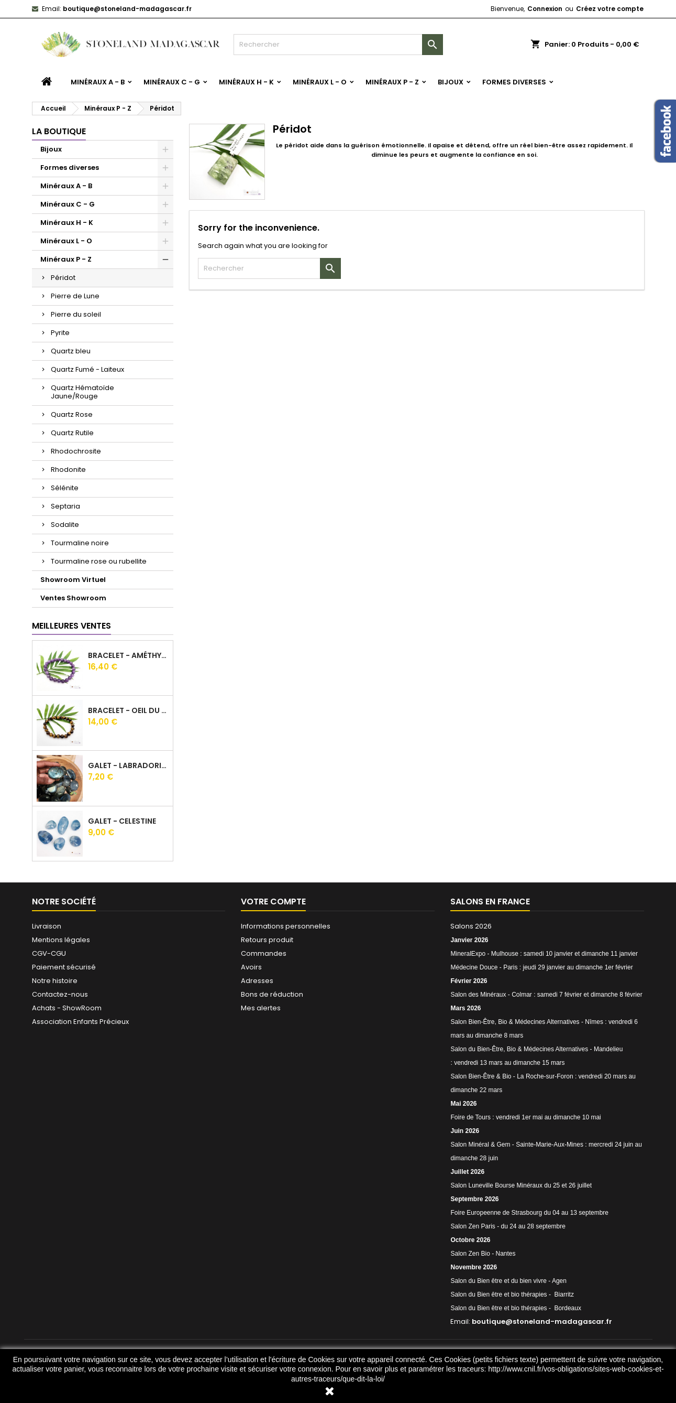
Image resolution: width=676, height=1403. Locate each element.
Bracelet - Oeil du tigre (128, 710)
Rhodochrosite (76, 451)
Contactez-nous (60, 994)
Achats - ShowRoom (67, 1008)
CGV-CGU (49, 953)
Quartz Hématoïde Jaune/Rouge (82, 392)
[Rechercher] (338, 44)
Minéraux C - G (171, 82)
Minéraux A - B (98, 82)
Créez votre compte (610, 8)
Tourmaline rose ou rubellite (99, 561)
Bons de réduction (272, 994)
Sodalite (65, 525)
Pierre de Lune (75, 296)
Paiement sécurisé (64, 967)
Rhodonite (68, 469)
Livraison (46, 926)
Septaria (65, 506)
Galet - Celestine (122, 821)
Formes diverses (514, 82)
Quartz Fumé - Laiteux (87, 369)
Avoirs (251, 967)
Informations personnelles (285, 926)
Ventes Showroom (73, 598)
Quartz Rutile (72, 433)
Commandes (263, 953)
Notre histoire (54, 981)
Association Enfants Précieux (80, 1022)
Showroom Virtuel (73, 580)
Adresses (257, 981)
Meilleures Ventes (71, 626)
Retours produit (267, 940)
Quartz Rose (72, 414)
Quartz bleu (71, 351)
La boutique (59, 131)
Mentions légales (61, 940)
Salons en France (490, 901)
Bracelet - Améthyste (128, 655)
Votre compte (273, 901)
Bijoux (450, 82)
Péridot (63, 278)
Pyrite (60, 333)
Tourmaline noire (80, 543)
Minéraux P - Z (392, 82)
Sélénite (65, 488)
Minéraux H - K (246, 82)
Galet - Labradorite (128, 765)
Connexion (544, 8)
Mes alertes (261, 1008)
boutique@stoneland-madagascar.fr (127, 8)
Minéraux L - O (320, 82)
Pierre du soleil (76, 314)
